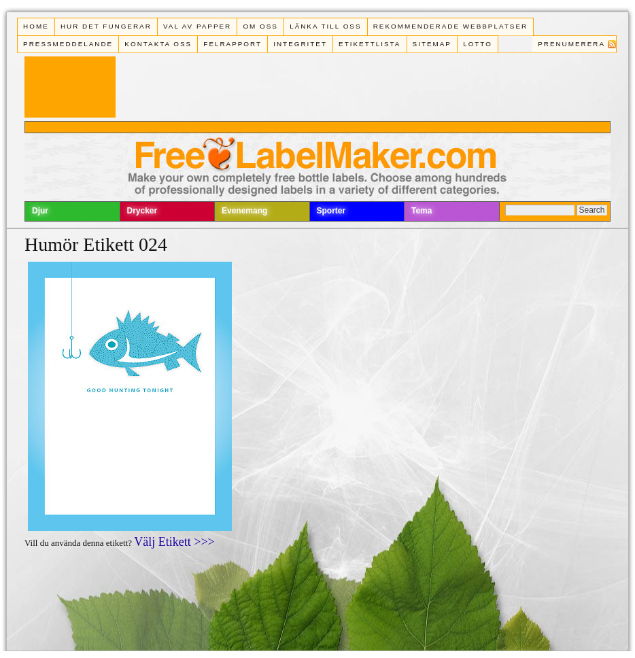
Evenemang (244, 210)
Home (36, 26)
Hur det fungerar (106, 26)
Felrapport (232, 44)
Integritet (300, 44)
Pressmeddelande (68, 44)
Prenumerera (571, 44)
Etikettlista (369, 44)
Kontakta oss (158, 44)
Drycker (142, 210)
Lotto (477, 44)
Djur (40, 210)
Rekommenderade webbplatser (450, 26)
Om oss (260, 26)
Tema (421, 210)
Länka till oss (325, 26)
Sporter (331, 210)
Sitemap (432, 44)
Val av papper (197, 26)
